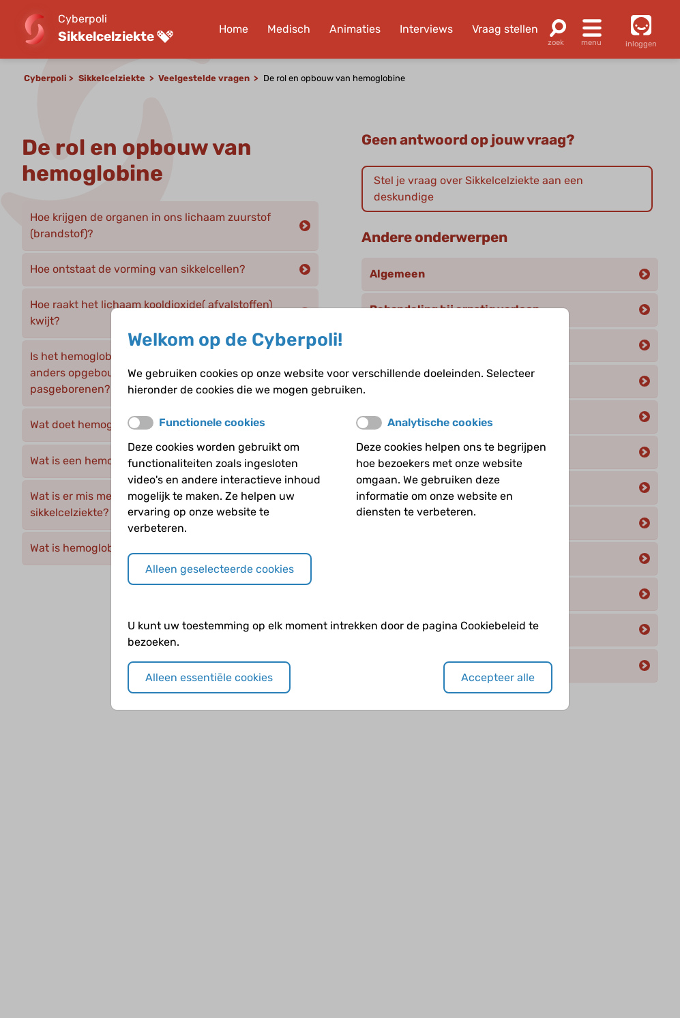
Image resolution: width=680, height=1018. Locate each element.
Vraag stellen (505, 29)
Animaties (355, 29)
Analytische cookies (440, 422)
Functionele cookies (212, 422)
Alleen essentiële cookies (209, 677)
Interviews (426, 29)
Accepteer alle (498, 677)
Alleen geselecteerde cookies (219, 569)
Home (233, 29)
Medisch (288, 29)
